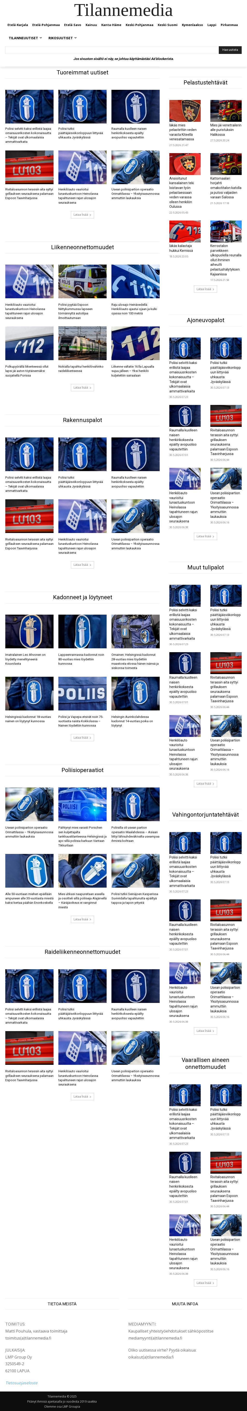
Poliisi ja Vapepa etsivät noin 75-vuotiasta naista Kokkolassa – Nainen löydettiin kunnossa (80, 720)
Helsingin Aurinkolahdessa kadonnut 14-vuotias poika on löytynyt (132, 720)
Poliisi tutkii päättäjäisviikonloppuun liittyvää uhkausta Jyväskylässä (80, 133)
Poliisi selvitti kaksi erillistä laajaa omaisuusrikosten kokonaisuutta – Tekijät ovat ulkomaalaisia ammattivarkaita (183, 377)
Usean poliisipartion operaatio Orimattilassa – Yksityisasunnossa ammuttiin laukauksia (135, 193)
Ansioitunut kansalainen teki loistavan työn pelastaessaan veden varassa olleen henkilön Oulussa (181, 192)
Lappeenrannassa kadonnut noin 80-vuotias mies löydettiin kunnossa (81, 658)
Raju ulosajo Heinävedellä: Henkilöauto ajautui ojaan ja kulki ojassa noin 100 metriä (134, 309)
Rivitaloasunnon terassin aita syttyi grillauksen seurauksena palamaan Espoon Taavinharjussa (29, 193)
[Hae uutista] (230, 50)
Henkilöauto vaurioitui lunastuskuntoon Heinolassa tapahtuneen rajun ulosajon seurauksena (183, 507)
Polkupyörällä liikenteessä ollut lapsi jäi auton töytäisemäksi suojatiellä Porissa (26, 370)
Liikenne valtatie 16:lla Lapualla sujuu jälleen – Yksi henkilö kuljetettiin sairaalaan (132, 370)
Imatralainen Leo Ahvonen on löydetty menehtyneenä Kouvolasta (25, 658)
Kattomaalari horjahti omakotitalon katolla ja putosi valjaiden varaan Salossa (225, 187)
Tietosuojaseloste (21, 1382)
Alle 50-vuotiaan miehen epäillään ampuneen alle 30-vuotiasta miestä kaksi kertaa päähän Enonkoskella (29, 897)
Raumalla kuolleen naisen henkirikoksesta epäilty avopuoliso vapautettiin (129, 133)
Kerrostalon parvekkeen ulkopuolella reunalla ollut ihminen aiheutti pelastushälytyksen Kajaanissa (225, 260)
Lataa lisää (82, 214)
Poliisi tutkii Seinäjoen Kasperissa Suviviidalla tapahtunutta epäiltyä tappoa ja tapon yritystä (134, 897)
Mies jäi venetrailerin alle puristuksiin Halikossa (225, 130)
